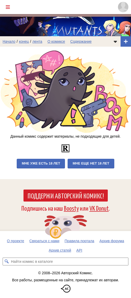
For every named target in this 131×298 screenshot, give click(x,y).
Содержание (81, 41)
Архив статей (60, 250)
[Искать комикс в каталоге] (6, 261)
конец (24, 41)
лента (37, 41)
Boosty (71, 208)
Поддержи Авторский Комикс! (65, 195)
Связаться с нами (44, 241)
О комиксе (56, 41)
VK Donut (99, 208)
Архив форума (111, 241)
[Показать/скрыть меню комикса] (115, 41)
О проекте (15, 241)
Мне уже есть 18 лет (41, 163)
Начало (9, 41)
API (79, 250)
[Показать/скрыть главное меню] (8, 7)
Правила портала (79, 241)
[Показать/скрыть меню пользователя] (123, 7)
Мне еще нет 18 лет (91, 163)
